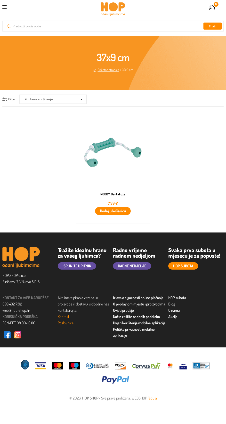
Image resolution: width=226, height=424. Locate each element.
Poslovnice (65, 322)
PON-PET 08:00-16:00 (18, 322)
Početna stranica (108, 70)
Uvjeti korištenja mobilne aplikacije (139, 322)
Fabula (152, 398)
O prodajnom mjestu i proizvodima (139, 304)
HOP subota (177, 297)
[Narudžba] (53, 99)
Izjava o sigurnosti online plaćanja (138, 297)
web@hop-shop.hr (16, 310)
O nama (174, 310)
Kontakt (63, 316)
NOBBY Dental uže (112, 194)
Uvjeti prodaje (123, 310)
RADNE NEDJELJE (132, 266)
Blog (171, 304)
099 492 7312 (12, 304)
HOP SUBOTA (183, 266)
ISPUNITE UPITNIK (77, 266)
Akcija (172, 316)
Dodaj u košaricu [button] (113, 210)
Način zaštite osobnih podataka (136, 316)
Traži (212, 26)
